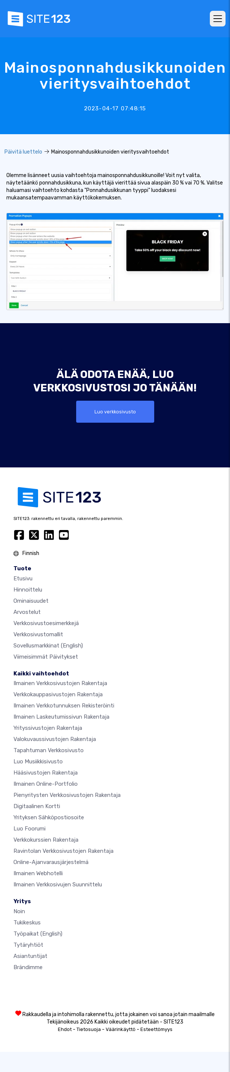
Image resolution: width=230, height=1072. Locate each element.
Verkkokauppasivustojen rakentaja (58, 694)
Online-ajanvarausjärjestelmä (50, 862)
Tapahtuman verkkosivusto (48, 750)
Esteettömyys (156, 1029)
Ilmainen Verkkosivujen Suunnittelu (57, 884)
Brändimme (28, 967)
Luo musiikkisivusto (38, 761)
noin (19, 911)
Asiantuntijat (30, 956)
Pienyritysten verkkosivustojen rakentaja (67, 795)
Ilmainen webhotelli (38, 873)
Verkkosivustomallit (38, 634)
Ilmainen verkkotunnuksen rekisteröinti (63, 705)
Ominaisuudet (31, 601)
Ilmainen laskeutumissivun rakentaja (61, 716)
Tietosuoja (89, 1029)
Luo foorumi (29, 828)
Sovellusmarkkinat (48, 645)
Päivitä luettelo (23, 152)
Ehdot (65, 1029)
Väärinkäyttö (121, 1029)
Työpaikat (37, 933)
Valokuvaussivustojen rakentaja (54, 739)
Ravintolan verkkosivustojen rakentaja (63, 851)
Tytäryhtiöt (28, 945)
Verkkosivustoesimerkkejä (46, 623)
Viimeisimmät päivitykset (45, 656)
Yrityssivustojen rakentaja (47, 728)
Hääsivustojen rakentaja (45, 772)
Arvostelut (27, 612)
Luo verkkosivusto (115, 411)
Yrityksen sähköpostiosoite (48, 817)
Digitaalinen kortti (36, 806)
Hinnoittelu (27, 589)
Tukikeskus (27, 922)
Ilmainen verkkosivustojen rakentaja (60, 683)
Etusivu (22, 578)
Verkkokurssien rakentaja (45, 839)
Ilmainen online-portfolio (45, 784)
